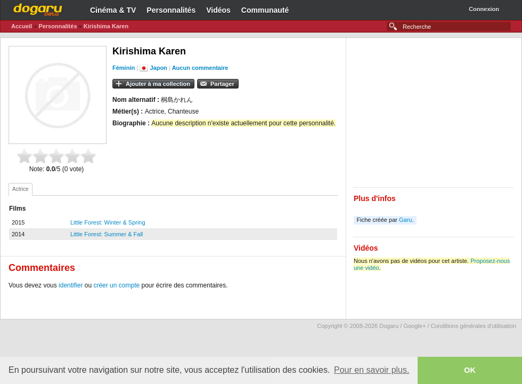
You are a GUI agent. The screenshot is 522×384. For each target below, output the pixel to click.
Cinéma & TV (113, 10)
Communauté (265, 10)
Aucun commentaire (200, 68)
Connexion (484, 9)
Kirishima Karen (106, 26)
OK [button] (470, 370)
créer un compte (116, 285)
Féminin (123, 68)
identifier (71, 285)
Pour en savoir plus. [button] (371, 369)
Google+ (414, 326)
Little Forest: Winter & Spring (107, 222)
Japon (158, 68)
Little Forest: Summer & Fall (106, 234)
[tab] (20, 189)
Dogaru (38, 8)
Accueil (21, 26)
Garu (405, 220)
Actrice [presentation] (20, 189)
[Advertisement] (433, 112)
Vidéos (218, 10)
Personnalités (170, 10)
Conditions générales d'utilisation (473, 326)
